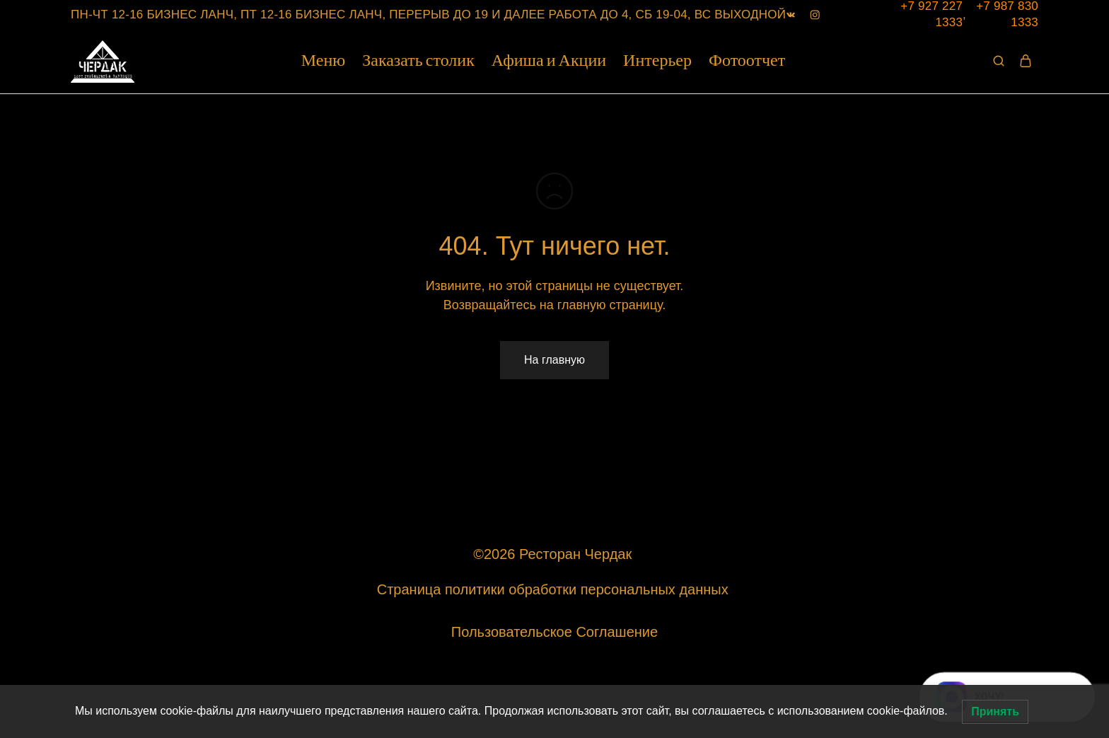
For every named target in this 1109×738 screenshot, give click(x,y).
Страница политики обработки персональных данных (554, 589)
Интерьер (657, 61)
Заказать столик (418, 61)
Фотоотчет (747, 61)
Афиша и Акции (549, 61)
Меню (323, 61)
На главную (554, 360)
